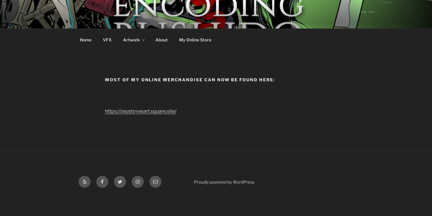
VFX (107, 39)
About (161, 39)
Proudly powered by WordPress (224, 181)
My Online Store (195, 39)
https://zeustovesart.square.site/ (140, 111)
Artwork (134, 39)
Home (86, 39)
